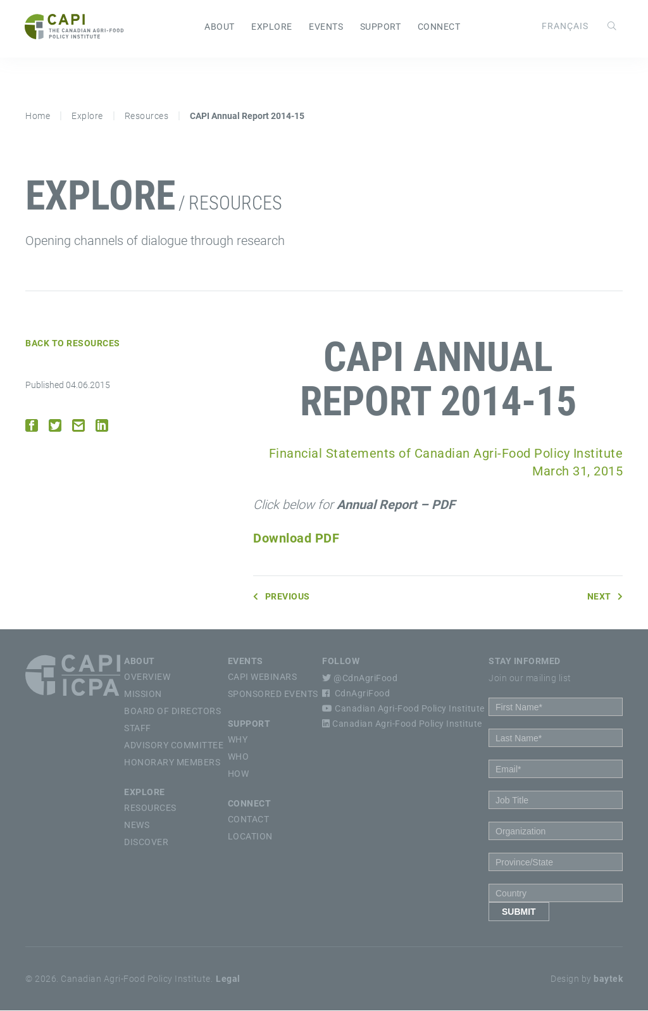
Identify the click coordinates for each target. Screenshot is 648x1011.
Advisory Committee (173, 746)
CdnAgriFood (356, 694)
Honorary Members (172, 763)
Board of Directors (172, 711)
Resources (147, 116)
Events (326, 27)
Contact (249, 820)
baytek (608, 979)
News (136, 825)
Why (238, 740)
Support (380, 27)
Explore (271, 27)
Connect (439, 27)
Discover (146, 843)
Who (238, 757)
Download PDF (296, 538)
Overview (147, 677)
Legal (228, 979)
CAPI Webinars (262, 677)
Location (250, 837)
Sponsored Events (273, 694)
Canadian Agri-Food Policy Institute (403, 709)
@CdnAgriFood (359, 679)
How (238, 774)
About (219, 27)
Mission (143, 694)
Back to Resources (72, 344)
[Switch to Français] (564, 26)
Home (37, 116)
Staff (137, 729)
